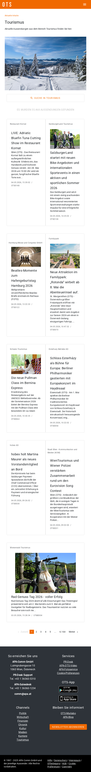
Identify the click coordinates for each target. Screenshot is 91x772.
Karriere (22, 736)
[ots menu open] (84, 4)
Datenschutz (60, 760)
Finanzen (23, 720)
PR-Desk (68, 661)
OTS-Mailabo (68, 713)
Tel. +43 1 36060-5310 (23, 678)
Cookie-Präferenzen (68, 673)
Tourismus (23, 739)
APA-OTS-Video (68, 665)
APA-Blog (68, 717)
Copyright (67, 766)
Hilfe (49, 760)
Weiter (74, 631)
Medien (22, 732)
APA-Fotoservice (68, 669)
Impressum (74, 760)
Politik (22, 713)
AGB (64, 763)
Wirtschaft (23, 717)
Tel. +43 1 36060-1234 (23, 688)
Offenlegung (53, 763)
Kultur (22, 728)
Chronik (22, 724)
